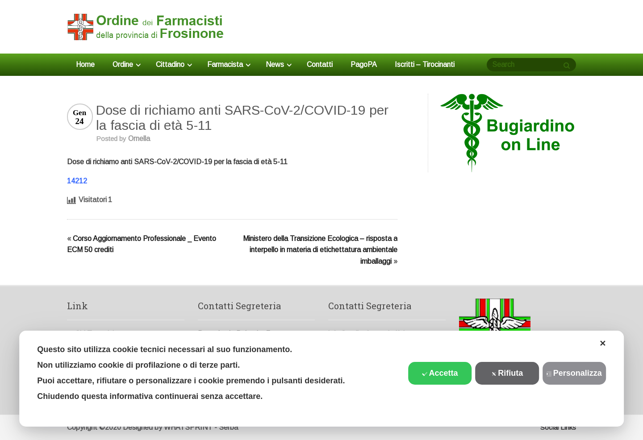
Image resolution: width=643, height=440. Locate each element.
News (279, 64)
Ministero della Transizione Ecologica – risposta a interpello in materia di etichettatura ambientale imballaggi (320, 250)
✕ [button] (602, 343)
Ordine (127, 64)
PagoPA (364, 64)
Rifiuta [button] (507, 373)
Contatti (320, 64)
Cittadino (174, 64)
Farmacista (229, 64)
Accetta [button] (440, 373)
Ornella (139, 138)
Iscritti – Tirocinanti (425, 64)
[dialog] (321, 379)
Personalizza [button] (574, 373)
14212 (77, 181)
